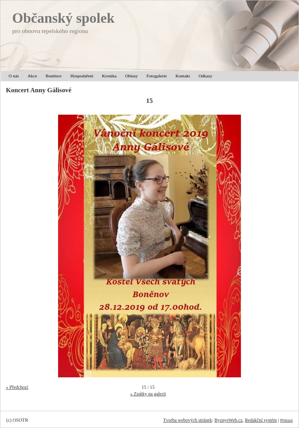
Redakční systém (261, 420)
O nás (14, 75)
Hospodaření (81, 75)
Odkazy (205, 75)
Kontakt (182, 75)
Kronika (109, 75)
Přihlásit (286, 420)
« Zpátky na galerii (148, 394)
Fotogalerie (156, 75)
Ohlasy (131, 75)
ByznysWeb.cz (228, 420)
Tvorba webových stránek (187, 420)
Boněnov (54, 75)
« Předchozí (17, 387)
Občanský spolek (63, 18)
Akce (32, 75)
